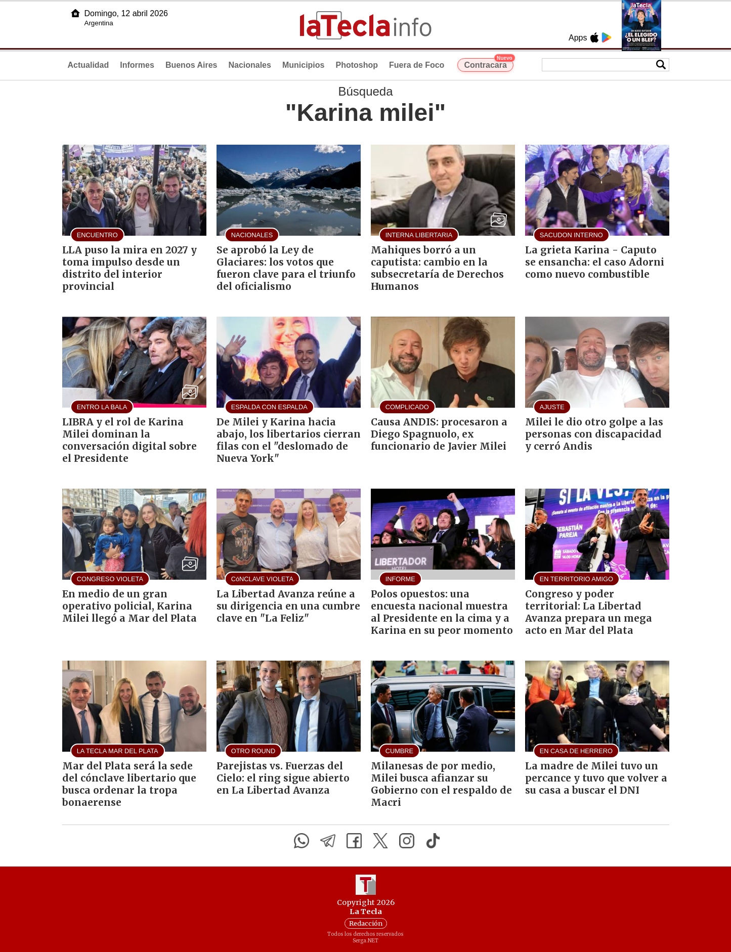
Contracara (488, 63)
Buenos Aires (191, 65)
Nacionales (249, 65)
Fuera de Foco (416, 65)
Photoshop (356, 65)
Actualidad (88, 65)
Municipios (303, 65)
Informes (137, 65)
